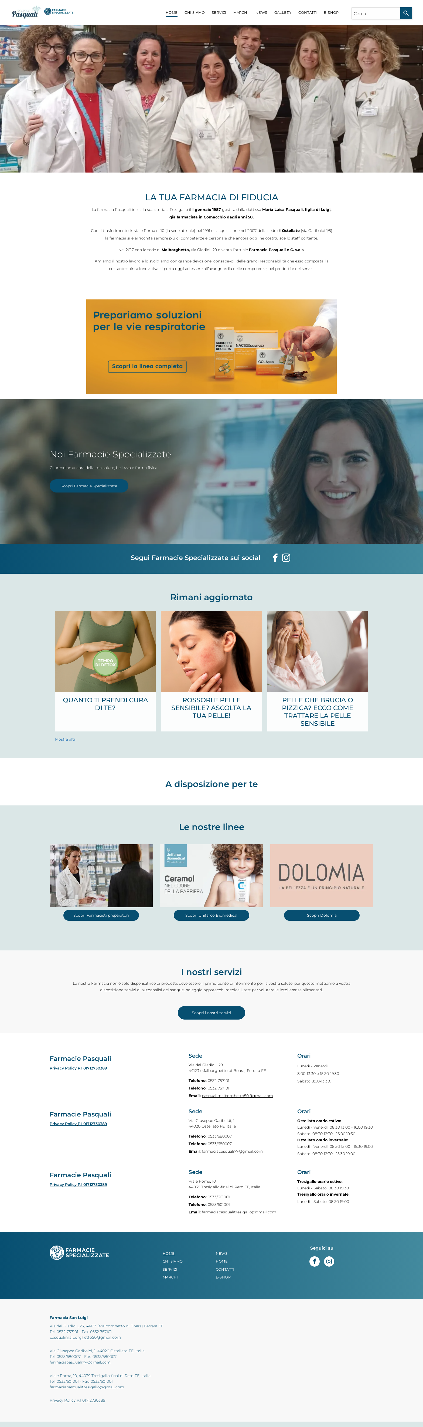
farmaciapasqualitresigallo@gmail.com (239, 1212)
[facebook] (275, 558)
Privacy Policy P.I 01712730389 (77, 1400)
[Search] (406, 13)
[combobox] (375, 13)
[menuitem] (171, 13)
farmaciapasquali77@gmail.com (232, 1151)
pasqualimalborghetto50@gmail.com (237, 1095)
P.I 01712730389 (92, 1068)
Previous (7, 97)
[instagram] (286, 558)
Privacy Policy (63, 1068)
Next (416, 97)
